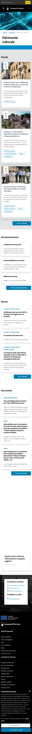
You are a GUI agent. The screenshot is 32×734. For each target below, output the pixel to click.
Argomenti (12, 32)
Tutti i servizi (22, 377)
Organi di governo (6, 641)
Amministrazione (7, 635)
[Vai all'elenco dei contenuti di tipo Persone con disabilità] (10, 154)
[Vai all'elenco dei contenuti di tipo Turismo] (20, 209)
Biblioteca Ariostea (10, 276)
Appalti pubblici (5, 678)
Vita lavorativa (5, 672)
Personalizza (16, 725)
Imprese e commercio (7, 675)
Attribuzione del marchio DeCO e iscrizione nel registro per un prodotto (15, 314)
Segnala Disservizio (13, 603)
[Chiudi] (29, 690)
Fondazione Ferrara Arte (12, 244)
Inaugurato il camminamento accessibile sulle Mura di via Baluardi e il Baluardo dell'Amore (16, 134)
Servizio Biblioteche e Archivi (14, 260)
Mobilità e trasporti (6, 686)
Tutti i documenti (21, 473)
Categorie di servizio (8, 661)
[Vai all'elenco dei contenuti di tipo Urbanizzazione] (8, 157)
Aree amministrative (7, 644)
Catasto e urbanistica (7, 680)
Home (5, 32)
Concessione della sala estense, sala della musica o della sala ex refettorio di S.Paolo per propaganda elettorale (15, 355)
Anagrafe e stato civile (7, 666)
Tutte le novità (22, 223)
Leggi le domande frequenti (15, 589)
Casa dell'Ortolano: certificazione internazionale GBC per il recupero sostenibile (15, 189)
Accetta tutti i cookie (16, 730)
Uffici (2, 646)
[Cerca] (29, 8)
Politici (3, 652)
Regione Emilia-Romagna (7, 2)
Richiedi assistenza (13, 592)
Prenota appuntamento (14, 595)
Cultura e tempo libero (7, 669)
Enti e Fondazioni (6, 649)
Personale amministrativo (8, 655)
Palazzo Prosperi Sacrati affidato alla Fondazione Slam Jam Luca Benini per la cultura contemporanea (16, 84)
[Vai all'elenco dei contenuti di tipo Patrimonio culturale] (10, 102)
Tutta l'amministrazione (18, 288)
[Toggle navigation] (3, 8)
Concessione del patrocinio (13, 335)
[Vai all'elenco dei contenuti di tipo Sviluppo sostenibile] (10, 209)
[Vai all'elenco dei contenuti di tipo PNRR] (21, 154)
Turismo (3, 683)
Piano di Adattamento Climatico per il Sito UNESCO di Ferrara (15, 402)
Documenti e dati (6, 657)
